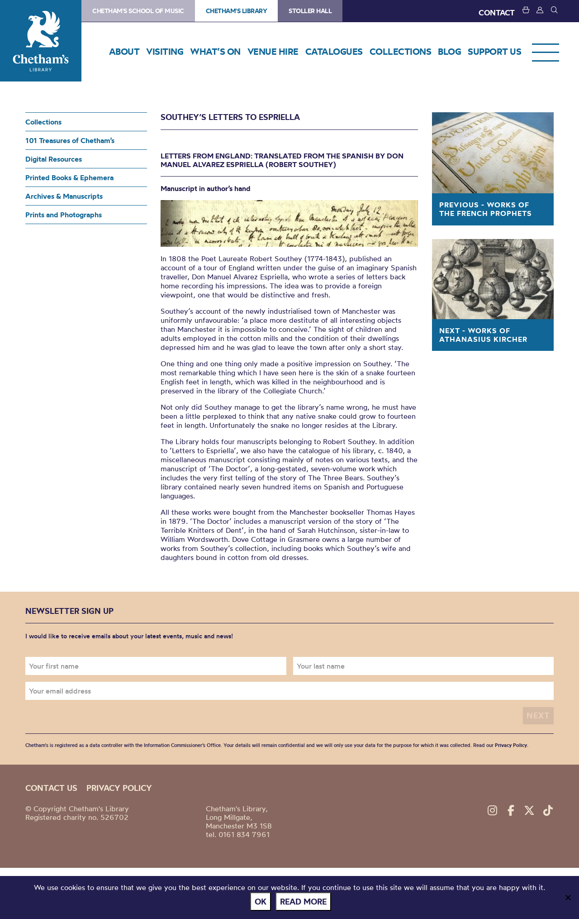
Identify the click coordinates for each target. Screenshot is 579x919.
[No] (567, 898)
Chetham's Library (40, 40)
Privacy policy (119, 787)
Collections (43, 121)
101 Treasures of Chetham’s (69, 140)
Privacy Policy (511, 745)
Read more (304, 902)
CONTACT (497, 12)
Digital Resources (53, 158)
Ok (262, 902)
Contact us (51, 787)
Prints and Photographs (63, 214)
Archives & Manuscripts (64, 196)
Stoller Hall (310, 10)
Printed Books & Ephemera (69, 177)
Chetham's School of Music (138, 10)
